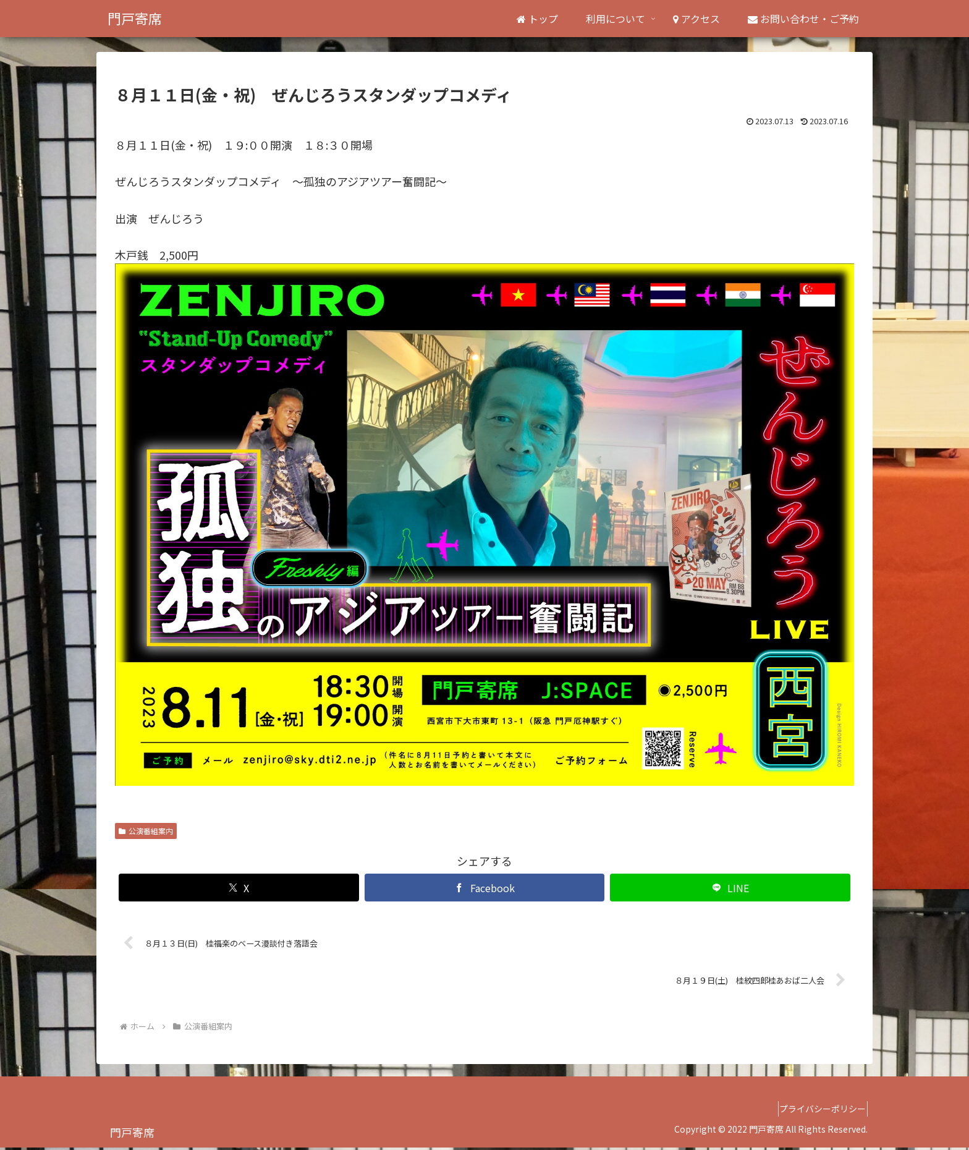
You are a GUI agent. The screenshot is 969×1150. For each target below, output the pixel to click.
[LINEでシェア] (730, 887)
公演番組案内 (146, 830)
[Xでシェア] (239, 887)
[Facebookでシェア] (485, 887)
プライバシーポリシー (817, 1111)
